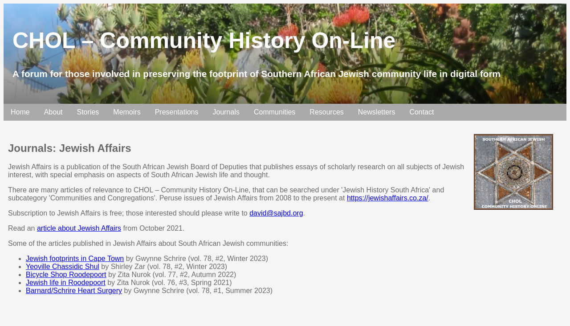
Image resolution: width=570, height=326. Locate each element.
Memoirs (126, 112)
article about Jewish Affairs (79, 228)
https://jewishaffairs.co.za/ (387, 198)
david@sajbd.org (276, 213)
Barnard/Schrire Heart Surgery (74, 290)
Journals (225, 112)
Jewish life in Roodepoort (66, 282)
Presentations (177, 112)
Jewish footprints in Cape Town (75, 258)
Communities (274, 112)
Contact (421, 112)
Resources (326, 112)
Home (20, 112)
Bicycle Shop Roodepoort (66, 274)
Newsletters (376, 112)
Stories (88, 112)
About (53, 112)
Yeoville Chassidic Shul (62, 266)
